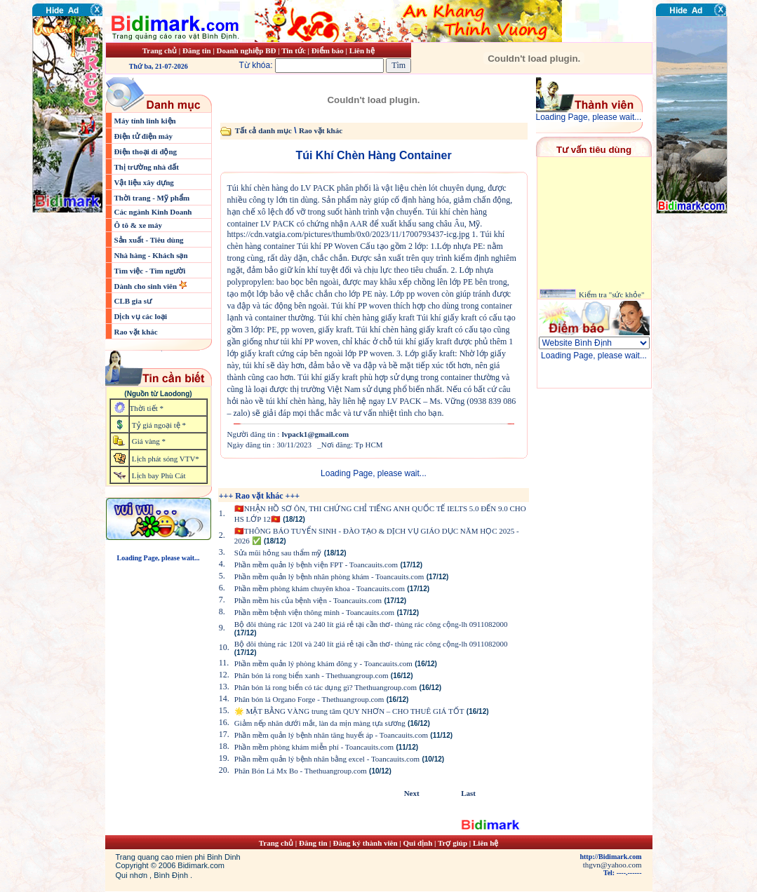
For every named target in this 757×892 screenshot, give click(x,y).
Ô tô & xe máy (138, 225)
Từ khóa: (313, 65)
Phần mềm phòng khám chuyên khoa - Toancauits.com (319, 588)
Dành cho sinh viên (146, 286)
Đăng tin (196, 50)
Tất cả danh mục (263, 130)
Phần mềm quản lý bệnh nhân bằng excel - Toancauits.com (327, 759)
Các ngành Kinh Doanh (153, 212)
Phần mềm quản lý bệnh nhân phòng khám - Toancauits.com (329, 576)
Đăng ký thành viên (365, 843)
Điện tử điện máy (143, 136)
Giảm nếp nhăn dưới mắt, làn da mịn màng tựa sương (320, 723)
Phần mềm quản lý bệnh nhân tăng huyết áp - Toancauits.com (331, 735)
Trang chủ (159, 50)
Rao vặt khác (136, 331)
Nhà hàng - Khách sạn (151, 255)
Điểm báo (327, 50)
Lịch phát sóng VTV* (165, 458)
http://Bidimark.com (610, 856)
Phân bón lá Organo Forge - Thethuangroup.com (309, 699)
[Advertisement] (698, 298)
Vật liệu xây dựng (144, 182)
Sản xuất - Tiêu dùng (149, 240)
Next (412, 793)
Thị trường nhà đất (146, 167)
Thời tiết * (146, 408)
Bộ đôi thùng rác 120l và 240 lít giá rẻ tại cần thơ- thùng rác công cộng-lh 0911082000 (371, 624)
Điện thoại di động (145, 151)
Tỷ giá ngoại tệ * (159, 425)
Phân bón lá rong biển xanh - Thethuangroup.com (311, 675)
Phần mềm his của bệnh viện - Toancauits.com (308, 600)
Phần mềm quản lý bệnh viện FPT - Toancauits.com (316, 564)
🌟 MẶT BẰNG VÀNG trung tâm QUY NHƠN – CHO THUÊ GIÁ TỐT (349, 711)
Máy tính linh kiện (145, 120)
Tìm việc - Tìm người (150, 270)
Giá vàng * (149, 441)
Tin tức (294, 50)
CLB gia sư (133, 301)
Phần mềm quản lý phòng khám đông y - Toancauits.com (323, 663)
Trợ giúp (453, 843)
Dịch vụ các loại (141, 316)
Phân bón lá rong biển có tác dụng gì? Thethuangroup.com (325, 687)
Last (468, 793)
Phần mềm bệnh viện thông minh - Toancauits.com (314, 612)
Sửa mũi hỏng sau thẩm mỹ (278, 552)
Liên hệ (362, 50)
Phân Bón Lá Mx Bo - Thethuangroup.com (300, 770)
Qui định (418, 843)
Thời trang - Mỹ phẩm (152, 198)
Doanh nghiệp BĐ (248, 50)
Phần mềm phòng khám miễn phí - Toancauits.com (314, 747)
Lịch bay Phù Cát (159, 475)
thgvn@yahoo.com (612, 864)
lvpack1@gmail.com (315, 434)
